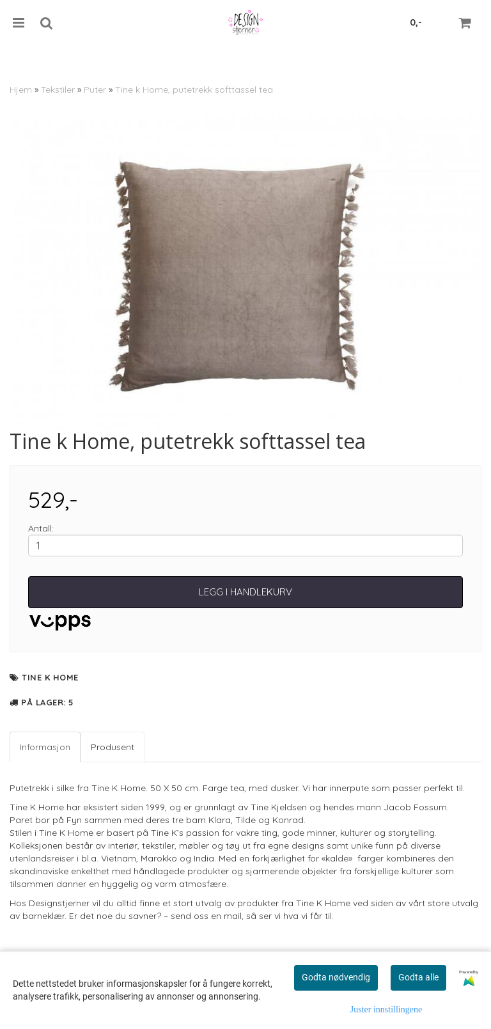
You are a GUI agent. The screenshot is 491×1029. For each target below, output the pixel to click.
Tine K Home (50, 677)
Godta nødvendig (336, 977)
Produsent (112, 747)
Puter (95, 89)
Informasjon (45, 747)
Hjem (21, 89)
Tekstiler (58, 89)
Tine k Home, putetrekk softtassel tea (194, 89)
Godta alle (418, 977)
